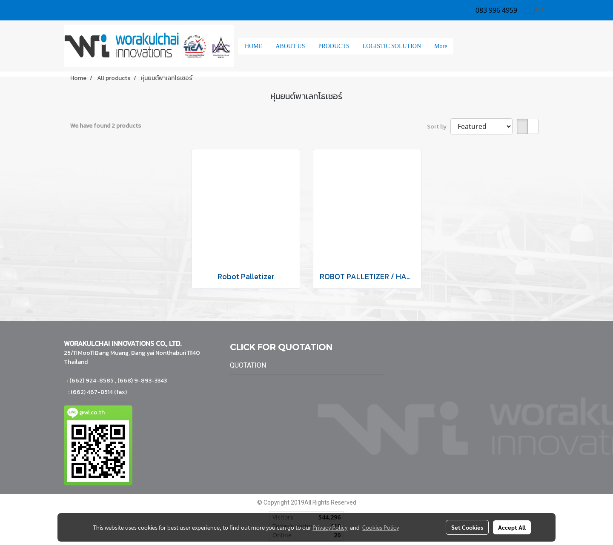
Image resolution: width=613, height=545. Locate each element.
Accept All (512, 527)
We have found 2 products (105, 125)
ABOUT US (290, 46)
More (440, 46)
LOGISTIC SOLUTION (392, 46)
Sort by (438, 126)
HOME (253, 46)
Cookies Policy (380, 527)
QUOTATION (248, 365)
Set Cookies (467, 527)
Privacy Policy (329, 527)
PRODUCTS (333, 46)
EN (534, 10)
